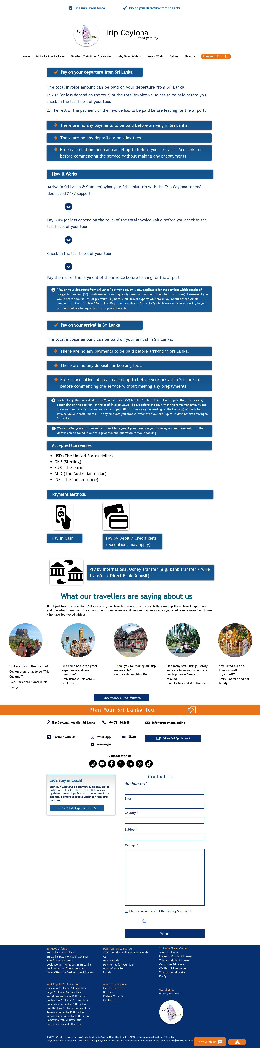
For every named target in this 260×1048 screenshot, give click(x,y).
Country (131, 812)
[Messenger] (92, 744)
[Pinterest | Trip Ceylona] (139, 764)
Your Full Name (135, 783)
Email (128, 798)
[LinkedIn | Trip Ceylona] (130, 764)
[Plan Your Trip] (216, 56)
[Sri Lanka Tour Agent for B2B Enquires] (49, 737)
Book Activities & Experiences (65, 968)
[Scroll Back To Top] (237, 1042)
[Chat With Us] (210, 1041)
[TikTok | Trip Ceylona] (149, 764)
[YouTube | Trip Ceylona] (102, 764)
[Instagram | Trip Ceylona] (93, 764)
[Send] (165, 933)
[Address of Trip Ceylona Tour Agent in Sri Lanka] (49, 722)
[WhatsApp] (92, 737)
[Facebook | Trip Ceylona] (111, 764)
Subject (130, 829)
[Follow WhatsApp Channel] (77, 808)
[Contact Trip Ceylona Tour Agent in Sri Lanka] (104, 722)
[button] (52, 55)
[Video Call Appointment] (173, 738)
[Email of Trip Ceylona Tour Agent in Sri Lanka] (147, 723)
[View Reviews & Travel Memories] (121, 697)
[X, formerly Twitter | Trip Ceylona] (121, 764)
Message (130, 845)
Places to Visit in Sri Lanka (175, 956)
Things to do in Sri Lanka (174, 960)
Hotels (107, 972)
